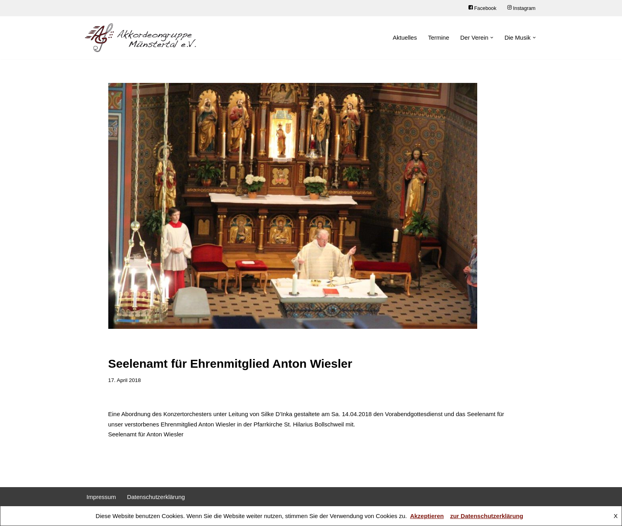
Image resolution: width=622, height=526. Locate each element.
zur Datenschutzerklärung (486, 516)
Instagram (521, 8)
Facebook (482, 8)
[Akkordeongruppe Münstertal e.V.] (140, 37)
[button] (491, 37)
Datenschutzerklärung (156, 496)
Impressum (101, 496)
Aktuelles (405, 37)
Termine (438, 37)
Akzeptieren (427, 516)
